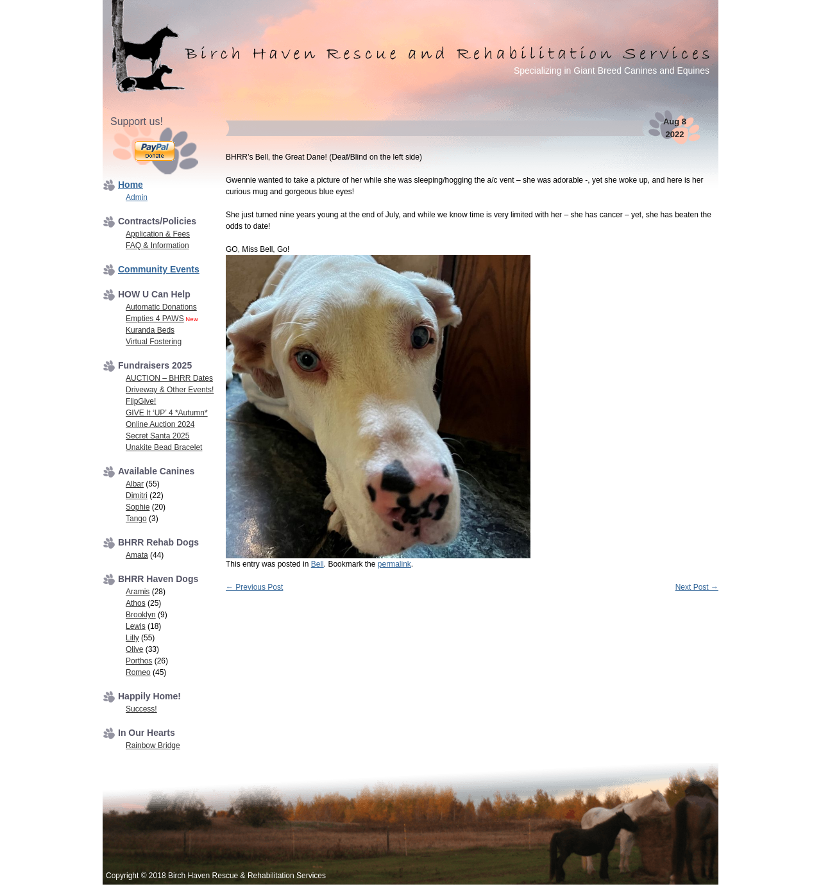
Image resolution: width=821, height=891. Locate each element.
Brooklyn (141, 614)
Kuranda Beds (150, 330)
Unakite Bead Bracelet (164, 447)
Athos (136, 603)
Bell (317, 564)
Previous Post (254, 587)
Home (130, 184)
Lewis (136, 626)
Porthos (139, 660)
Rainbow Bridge (153, 745)
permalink (394, 564)
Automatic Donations (161, 307)
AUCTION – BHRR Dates (169, 378)
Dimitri (137, 495)
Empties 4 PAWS (155, 318)
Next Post (696, 587)
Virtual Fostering (154, 341)
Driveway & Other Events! (170, 389)
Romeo (138, 672)
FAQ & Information (157, 245)
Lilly (132, 637)
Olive (134, 649)
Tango (136, 518)
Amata (137, 555)
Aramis (137, 591)
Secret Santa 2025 (157, 435)
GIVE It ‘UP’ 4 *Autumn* (167, 412)
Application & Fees (158, 233)
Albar (135, 483)
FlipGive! (141, 401)
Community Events (158, 269)
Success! (141, 708)
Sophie (137, 507)
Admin (137, 197)
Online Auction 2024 (160, 424)
